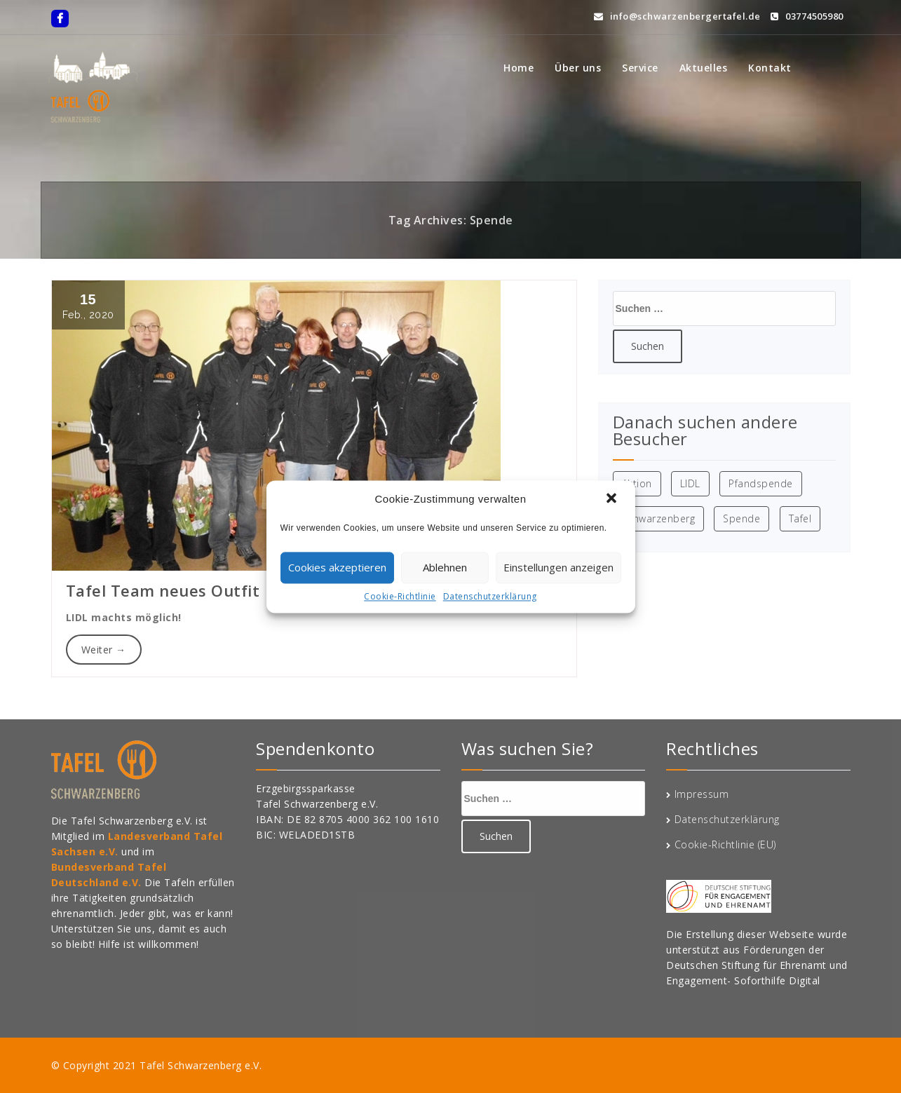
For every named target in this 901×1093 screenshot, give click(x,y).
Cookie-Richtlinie (400, 596)
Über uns (578, 67)
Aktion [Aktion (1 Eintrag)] (637, 483)
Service (640, 67)
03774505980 (807, 14)
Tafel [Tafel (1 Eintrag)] (800, 518)
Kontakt (770, 67)
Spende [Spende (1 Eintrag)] (741, 518)
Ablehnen (445, 567)
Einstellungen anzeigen (558, 567)
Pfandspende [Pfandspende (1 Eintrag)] (761, 483)
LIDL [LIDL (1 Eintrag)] (690, 483)
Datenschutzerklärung (490, 596)
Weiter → (103, 649)
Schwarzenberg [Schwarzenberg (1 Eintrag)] (659, 518)
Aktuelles (703, 67)
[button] (612, 499)
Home (518, 67)
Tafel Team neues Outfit (163, 590)
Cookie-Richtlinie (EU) (725, 844)
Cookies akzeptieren (337, 567)
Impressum (702, 794)
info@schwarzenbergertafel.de (677, 14)
